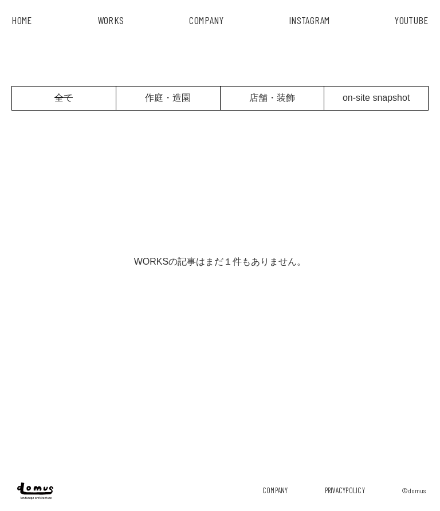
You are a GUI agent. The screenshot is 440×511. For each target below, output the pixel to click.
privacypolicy (345, 490)
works (110, 20)
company (275, 490)
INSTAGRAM (309, 20)
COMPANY (206, 20)
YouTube (412, 20)
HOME (21, 20)
